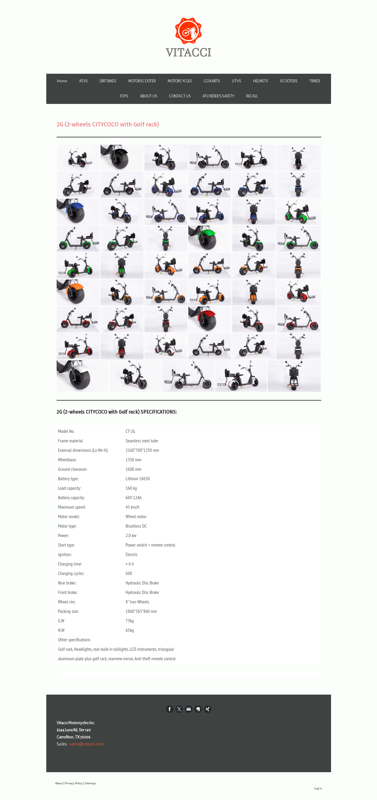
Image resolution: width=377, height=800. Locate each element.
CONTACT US (180, 96)
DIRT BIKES (108, 81)
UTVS (236, 81)
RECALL (252, 96)
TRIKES (314, 81)
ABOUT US (148, 96)
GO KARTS (212, 81)
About (59, 783)
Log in (318, 788)
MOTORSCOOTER (142, 81)
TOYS (124, 96)
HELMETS (260, 81)
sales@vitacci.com (86, 744)
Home (62, 81)
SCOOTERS (289, 81)
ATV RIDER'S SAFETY (218, 96)
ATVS (83, 81)
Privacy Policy (74, 783)
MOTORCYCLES (180, 81)
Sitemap (90, 783)
